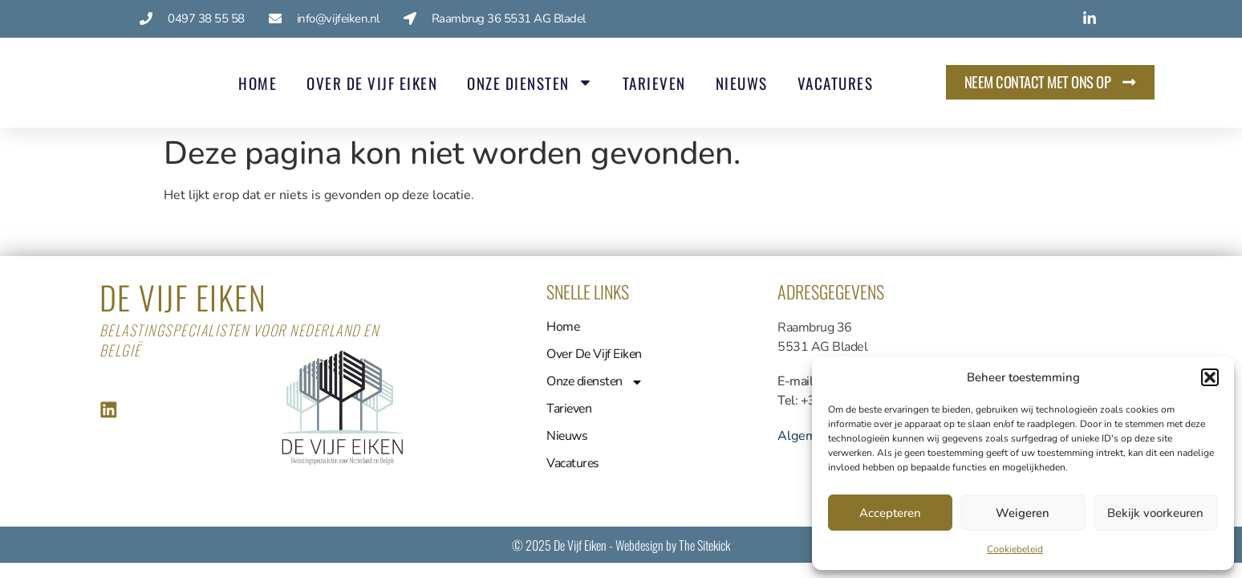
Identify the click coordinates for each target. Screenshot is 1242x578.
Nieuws (739, 82)
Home (256, 82)
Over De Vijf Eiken (370, 82)
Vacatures (833, 82)
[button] (1210, 377)
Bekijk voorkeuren (1155, 513)
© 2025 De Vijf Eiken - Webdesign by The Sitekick (621, 545)
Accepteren (890, 513)
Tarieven (652, 82)
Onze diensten (528, 82)
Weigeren (1022, 513)
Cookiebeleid (1015, 549)
